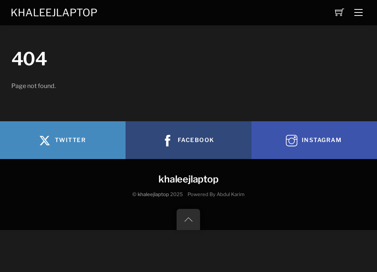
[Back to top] (188, 219)
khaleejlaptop (153, 194)
